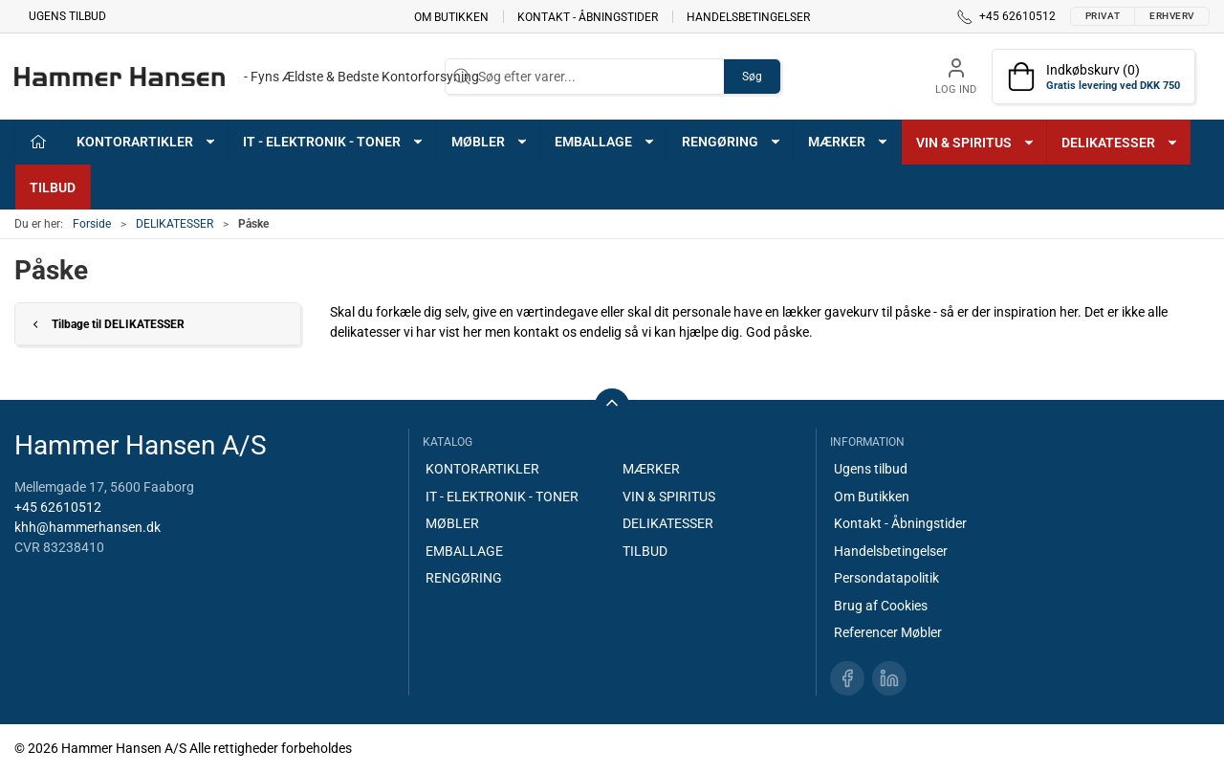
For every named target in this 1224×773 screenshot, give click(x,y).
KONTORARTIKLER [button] (146, 141)
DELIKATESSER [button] (1120, 142)
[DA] (246, 76)
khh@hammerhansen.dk (87, 527)
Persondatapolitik (886, 577)
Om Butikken (451, 16)
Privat (1102, 16)
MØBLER (452, 523)
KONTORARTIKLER (482, 468)
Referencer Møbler (888, 632)
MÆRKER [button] (848, 141)
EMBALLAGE (464, 551)
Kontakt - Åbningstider (587, 16)
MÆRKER (651, 468)
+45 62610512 (57, 507)
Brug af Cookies (881, 605)
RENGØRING (464, 577)
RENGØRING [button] (732, 141)
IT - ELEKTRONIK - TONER (502, 496)
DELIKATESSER (174, 224)
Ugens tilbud (67, 16)
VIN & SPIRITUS (669, 496)
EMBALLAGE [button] (605, 141)
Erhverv (1171, 16)
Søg (752, 76)
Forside (92, 224)
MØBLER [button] (490, 141)
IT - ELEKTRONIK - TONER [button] (334, 141)
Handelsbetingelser (748, 16)
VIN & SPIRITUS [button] (976, 142)
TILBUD (53, 187)
